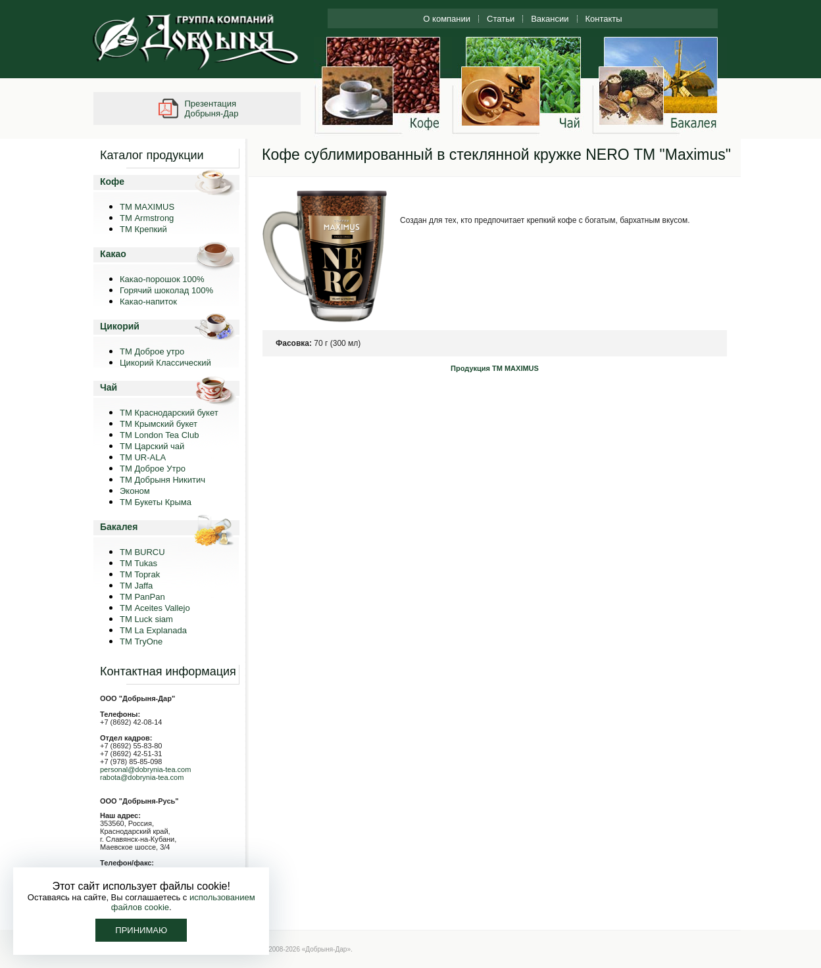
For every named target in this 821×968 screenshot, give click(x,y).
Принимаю (141, 930)
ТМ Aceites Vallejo (155, 608)
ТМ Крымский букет (158, 424)
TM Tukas (138, 563)
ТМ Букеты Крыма (155, 502)
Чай (108, 387)
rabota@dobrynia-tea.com (142, 777)
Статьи (500, 19)
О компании (446, 19)
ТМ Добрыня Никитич (162, 480)
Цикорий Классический (165, 363)
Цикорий (119, 326)
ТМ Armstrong (147, 218)
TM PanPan (142, 597)
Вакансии (549, 19)
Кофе (112, 181)
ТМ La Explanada (153, 630)
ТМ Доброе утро (152, 351)
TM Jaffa (136, 586)
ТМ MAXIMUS (147, 207)
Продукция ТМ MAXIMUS (495, 368)
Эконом (135, 491)
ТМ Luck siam (146, 619)
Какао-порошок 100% (162, 279)
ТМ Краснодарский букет (169, 413)
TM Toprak (140, 574)
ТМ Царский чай (152, 446)
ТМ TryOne (141, 641)
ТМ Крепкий (143, 229)
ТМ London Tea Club (159, 435)
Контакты (603, 19)
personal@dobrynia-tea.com (145, 769)
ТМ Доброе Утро (153, 468)
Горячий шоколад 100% (166, 290)
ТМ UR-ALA (143, 457)
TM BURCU (142, 552)
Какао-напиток (148, 301)
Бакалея (118, 526)
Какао (113, 254)
